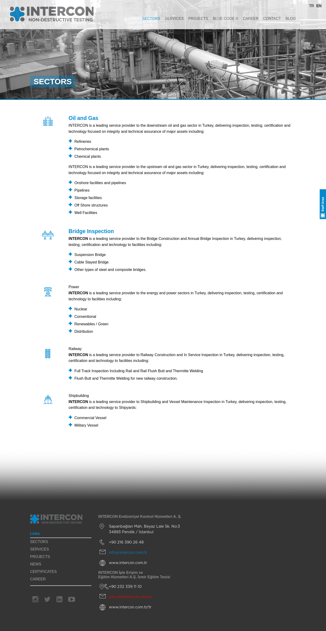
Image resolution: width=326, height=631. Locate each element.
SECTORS (151, 19)
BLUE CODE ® (225, 19)
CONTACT (272, 19)
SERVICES (174, 19)
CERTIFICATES (43, 572)
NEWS (35, 564)
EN (318, 6)
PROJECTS (198, 19)
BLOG (291, 19)
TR (311, 6)
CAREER (251, 19)
